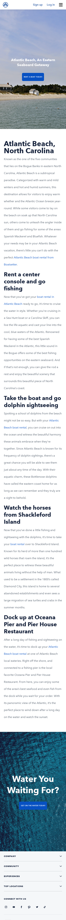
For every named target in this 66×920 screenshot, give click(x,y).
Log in (51, 4)
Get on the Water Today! (33, 805)
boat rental (17, 544)
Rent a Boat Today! (33, 77)
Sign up (38, 4)
